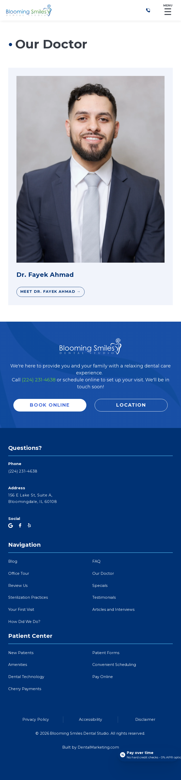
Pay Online (102, 676)
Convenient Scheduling (114, 664)
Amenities (17, 664)
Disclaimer (145, 719)
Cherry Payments (24, 689)
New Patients (20, 652)
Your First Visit (21, 609)
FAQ (96, 561)
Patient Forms (105, 652)
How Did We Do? (24, 621)
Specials (99, 585)
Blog (12, 561)
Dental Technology (26, 676)
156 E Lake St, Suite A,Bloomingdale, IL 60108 (32, 498)
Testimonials (104, 597)
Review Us (18, 585)
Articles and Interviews (113, 609)
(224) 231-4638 (39, 380)
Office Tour (18, 573)
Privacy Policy (35, 719)
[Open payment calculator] (148, 754)
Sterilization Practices (28, 597)
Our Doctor (103, 573)
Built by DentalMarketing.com (90, 747)
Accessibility (90, 719)
